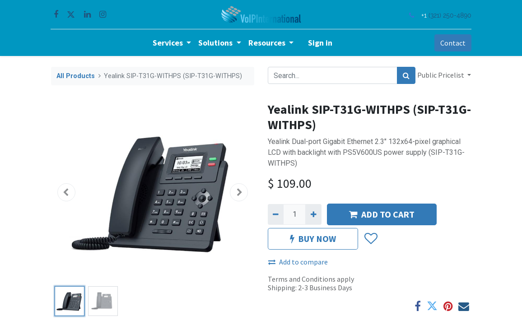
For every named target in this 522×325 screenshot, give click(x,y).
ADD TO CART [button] (382, 214)
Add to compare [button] (298, 261)
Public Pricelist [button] (441, 74)
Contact (452, 42)
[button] (66, 192)
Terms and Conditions (302, 278)
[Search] (406, 75)
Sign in (320, 42)
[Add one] (313, 214)
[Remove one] (276, 214)
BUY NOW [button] (313, 238)
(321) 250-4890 (449, 15)
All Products (75, 76)
